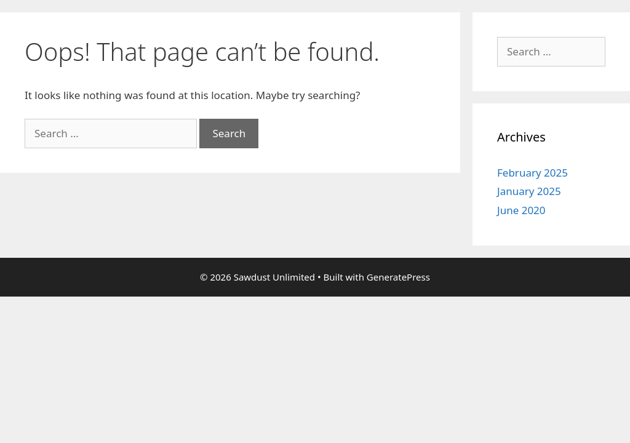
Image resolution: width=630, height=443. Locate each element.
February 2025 (532, 173)
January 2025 (529, 191)
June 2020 (521, 210)
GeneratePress (398, 277)
